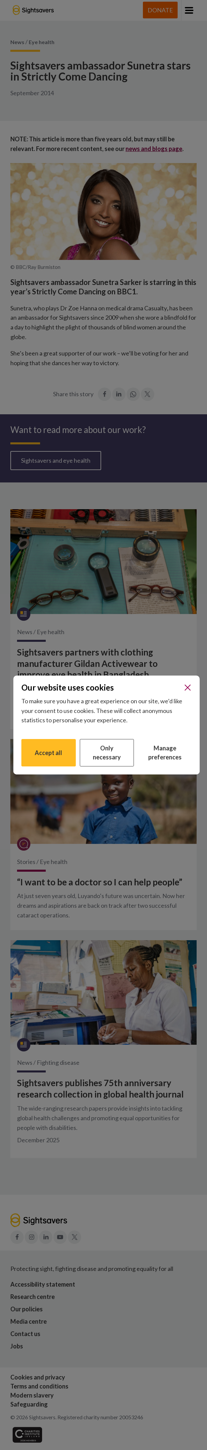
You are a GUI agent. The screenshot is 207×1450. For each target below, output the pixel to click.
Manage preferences (165, 752)
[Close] (188, 688)
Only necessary (107, 752)
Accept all (48, 752)
